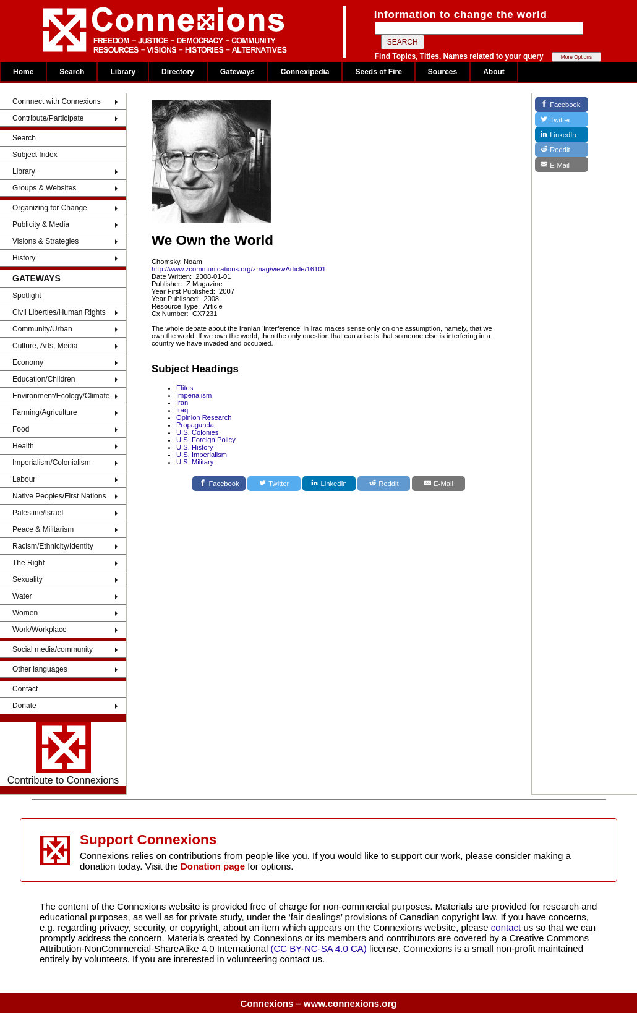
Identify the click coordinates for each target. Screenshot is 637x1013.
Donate (24, 705)
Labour (23, 479)
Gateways (237, 71)
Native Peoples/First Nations (59, 496)
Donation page (213, 866)
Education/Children (43, 379)
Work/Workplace (39, 629)
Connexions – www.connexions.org (319, 1003)
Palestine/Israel (37, 512)
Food (20, 429)
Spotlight (26, 295)
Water (22, 596)
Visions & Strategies (45, 241)
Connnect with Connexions (56, 101)
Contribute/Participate (47, 118)
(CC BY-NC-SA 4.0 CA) (319, 948)
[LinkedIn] (329, 483)
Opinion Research (204, 417)
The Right (28, 562)
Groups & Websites (44, 188)
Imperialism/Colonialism (51, 462)
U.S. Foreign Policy (206, 439)
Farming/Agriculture (44, 412)
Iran (182, 402)
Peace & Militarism (43, 529)
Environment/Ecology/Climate (60, 395)
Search (71, 71)
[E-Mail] (438, 483)
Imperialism (194, 395)
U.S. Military (194, 462)
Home (23, 71)
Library (122, 71)
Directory (177, 71)
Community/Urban (42, 329)
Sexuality (27, 579)
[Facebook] (219, 483)
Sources (442, 71)
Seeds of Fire (378, 71)
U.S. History (194, 447)
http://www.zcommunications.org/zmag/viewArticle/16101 (239, 269)
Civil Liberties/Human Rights (59, 312)
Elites (184, 387)
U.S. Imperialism (201, 454)
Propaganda (195, 425)
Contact (25, 689)
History (23, 258)
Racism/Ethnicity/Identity (52, 546)
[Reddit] (384, 483)
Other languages (39, 669)
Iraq (182, 410)
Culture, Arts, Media (44, 345)
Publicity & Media (40, 224)
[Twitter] (274, 483)
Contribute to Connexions (63, 753)
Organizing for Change (49, 207)
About (494, 71)
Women (25, 613)
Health (23, 446)
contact (507, 927)
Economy (27, 362)
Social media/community (52, 649)
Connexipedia (305, 71)
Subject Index (35, 154)
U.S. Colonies (197, 432)
